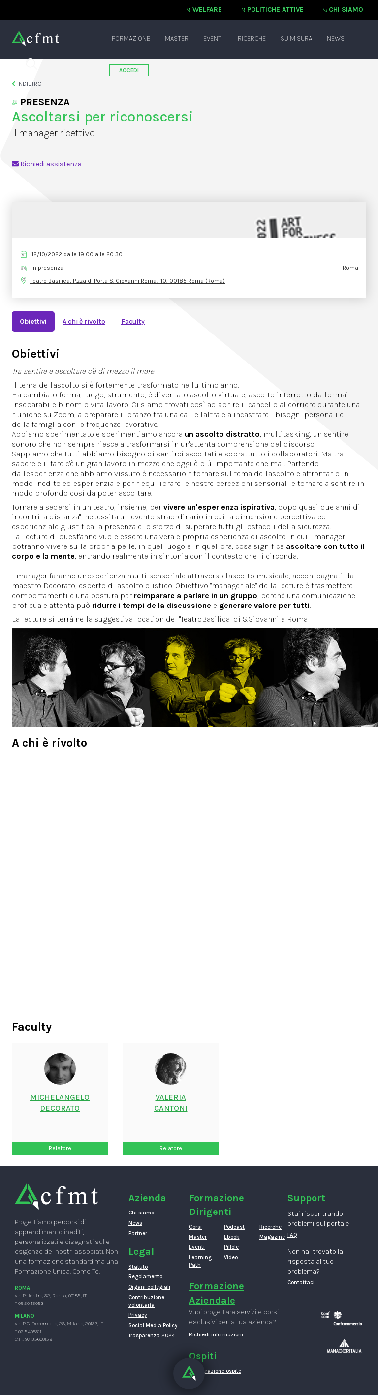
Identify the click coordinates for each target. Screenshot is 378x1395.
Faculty (133, 321)
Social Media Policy (152, 1325)
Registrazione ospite (215, 1371)
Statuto (138, 1267)
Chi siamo (346, 9)
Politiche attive (275, 9)
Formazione (131, 38)
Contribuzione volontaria (146, 1301)
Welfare (207, 9)
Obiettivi (33, 321)
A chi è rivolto (84, 321)
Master (177, 38)
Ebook (231, 1237)
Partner (137, 1233)
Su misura (296, 38)
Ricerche (252, 38)
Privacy (137, 1315)
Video (231, 1257)
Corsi (195, 1227)
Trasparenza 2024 (151, 1336)
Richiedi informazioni (216, 1335)
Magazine (269, 1237)
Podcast (234, 1227)
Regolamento (145, 1277)
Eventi (213, 38)
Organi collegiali (149, 1287)
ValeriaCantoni (171, 1102)
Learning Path (199, 1261)
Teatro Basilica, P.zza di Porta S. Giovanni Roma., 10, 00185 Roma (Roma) (127, 280)
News (336, 38)
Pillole (231, 1247)
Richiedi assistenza (47, 164)
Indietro (27, 83)
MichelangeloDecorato (60, 1102)
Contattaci (301, 1282)
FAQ (292, 1235)
